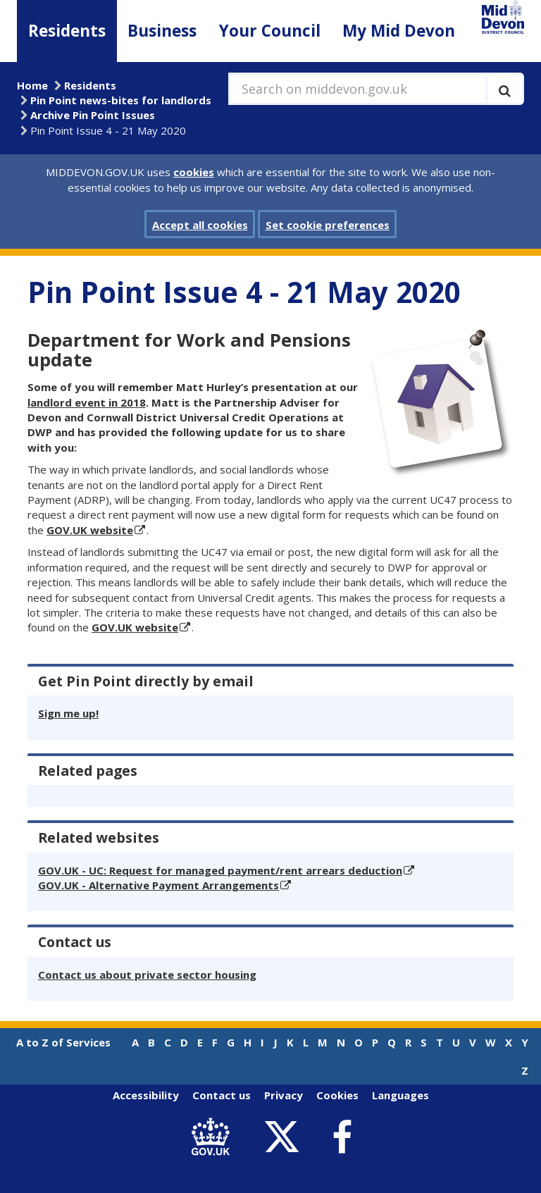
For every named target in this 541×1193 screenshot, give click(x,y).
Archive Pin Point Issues (92, 115)
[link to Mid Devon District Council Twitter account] (285, 1137)
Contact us (221, 1095)
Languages (400, 1095)
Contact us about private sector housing (147, 975)
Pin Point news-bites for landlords (120, 100)
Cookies (337, 1095)
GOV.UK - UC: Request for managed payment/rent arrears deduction (220, 870)
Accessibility (146, 1095)
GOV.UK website (89, 530)
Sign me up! (68, 713)
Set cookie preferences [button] (328, 225)
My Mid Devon (398, 31)
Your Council (270, 31)
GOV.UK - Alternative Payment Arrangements (158, 885)
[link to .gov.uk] (214, 1137)
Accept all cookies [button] (200, 225)
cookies (193, 172)
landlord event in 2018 (86, 402)
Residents (67, 31)
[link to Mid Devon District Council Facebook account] (341, 1137)
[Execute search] (504, 89)
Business (162, 31)
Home (32, 85)
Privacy (283, 1095)
